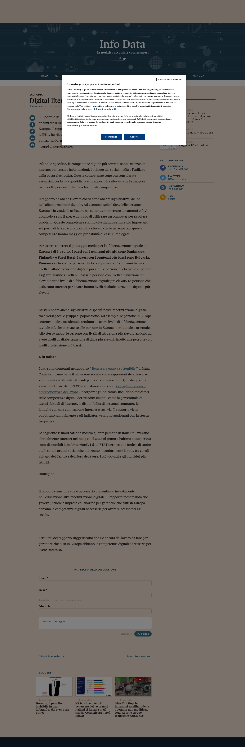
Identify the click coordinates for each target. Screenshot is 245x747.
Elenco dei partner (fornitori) (82, 125)
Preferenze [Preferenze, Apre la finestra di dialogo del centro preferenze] (111, 137)
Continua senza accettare (169, 79)
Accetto (134, 137)
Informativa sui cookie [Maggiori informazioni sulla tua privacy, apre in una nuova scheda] (105, 109)
